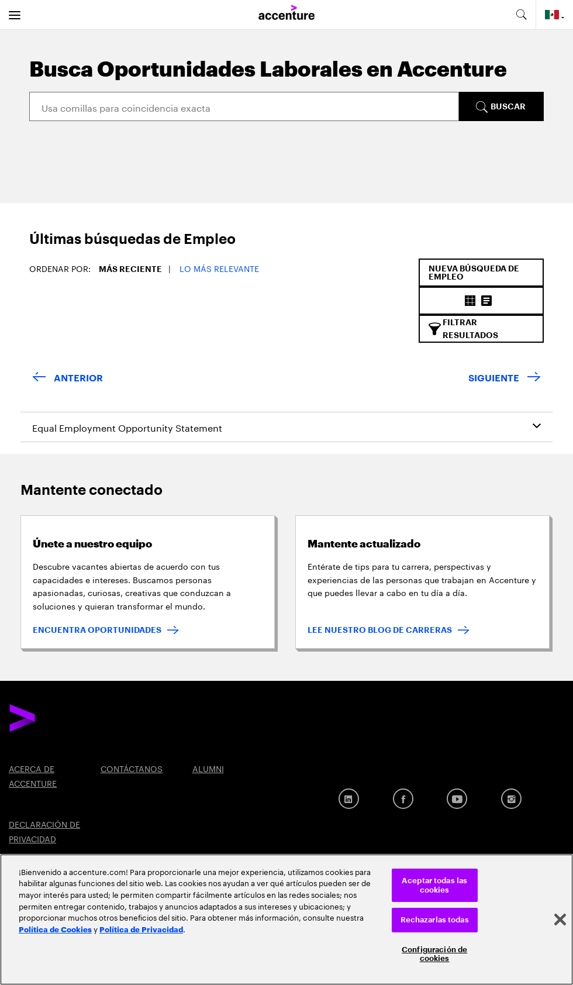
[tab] (122, 245)
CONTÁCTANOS (132, 768)
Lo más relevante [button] (219, 267)
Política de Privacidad (141, 929)
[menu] (14, 14)
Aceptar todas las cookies (434, 885)
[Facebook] (403, 798)
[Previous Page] (67, 378)
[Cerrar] (560, 919)
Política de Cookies (55, 929)
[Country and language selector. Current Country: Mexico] (554, 14)
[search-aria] (521, 14)
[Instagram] (511, 798)
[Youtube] (457, 798)
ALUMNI (208, 768)
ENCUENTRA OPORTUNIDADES (97, 630)
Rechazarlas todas (435, 920)
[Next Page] (504, 378)
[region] (286, 919)
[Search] (244, 106)
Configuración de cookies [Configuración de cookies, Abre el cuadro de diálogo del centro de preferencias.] (434, 954)
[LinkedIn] (349, 798)
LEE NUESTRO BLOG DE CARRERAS (380, 630)
